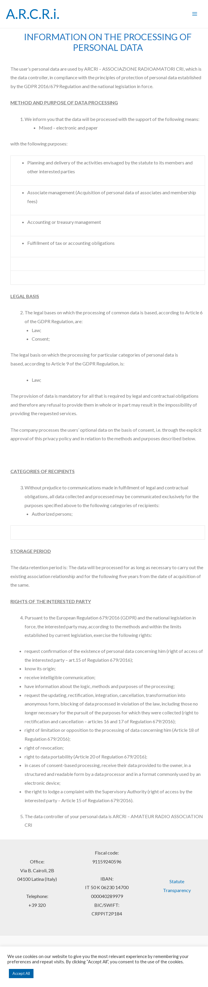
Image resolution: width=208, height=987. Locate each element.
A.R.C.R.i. (33, 14)
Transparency (177, 890)
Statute (176, 881)
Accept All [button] (21, 973)
